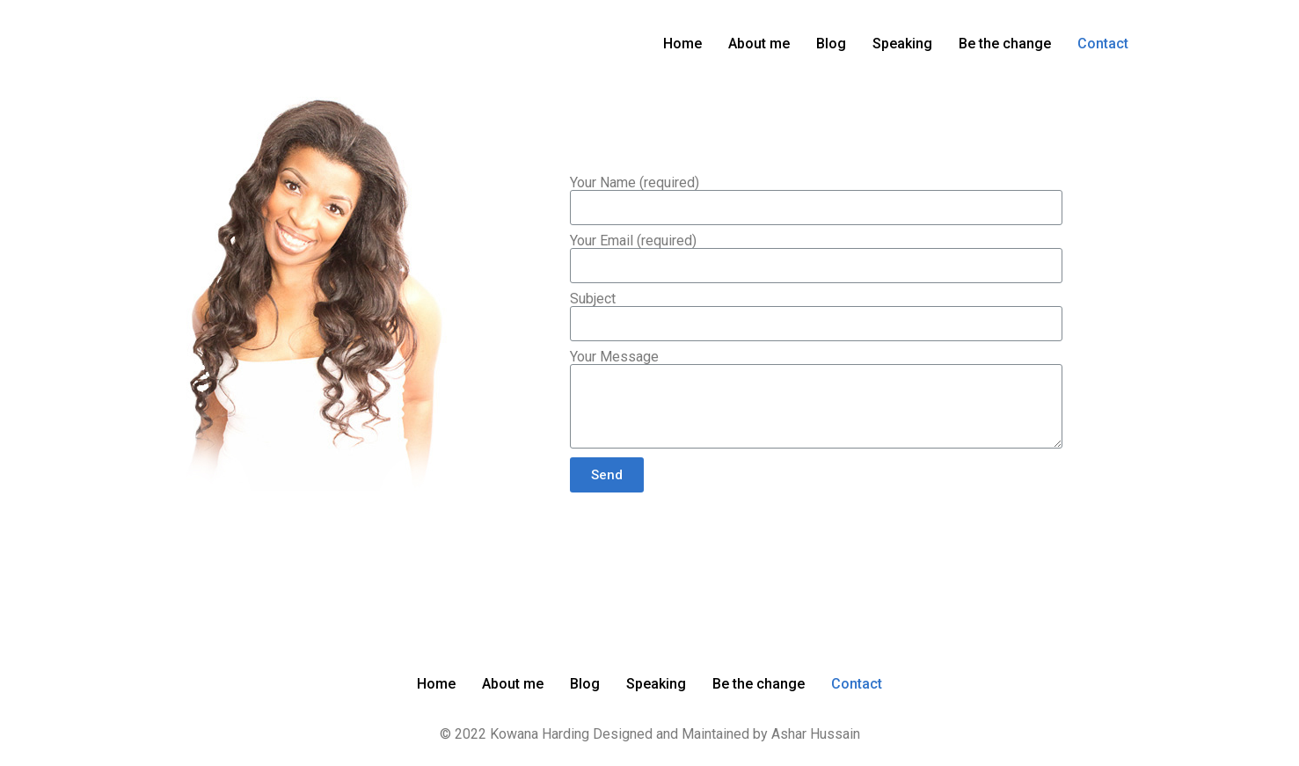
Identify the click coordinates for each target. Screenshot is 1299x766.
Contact (1102, 43)
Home (682, 43)
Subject (593, 299)
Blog (831, 43)
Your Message (614, 357)
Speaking (902, 43)
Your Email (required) (633, 241)
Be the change (1005, 43)
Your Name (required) (634, 183)
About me (759, 43)
